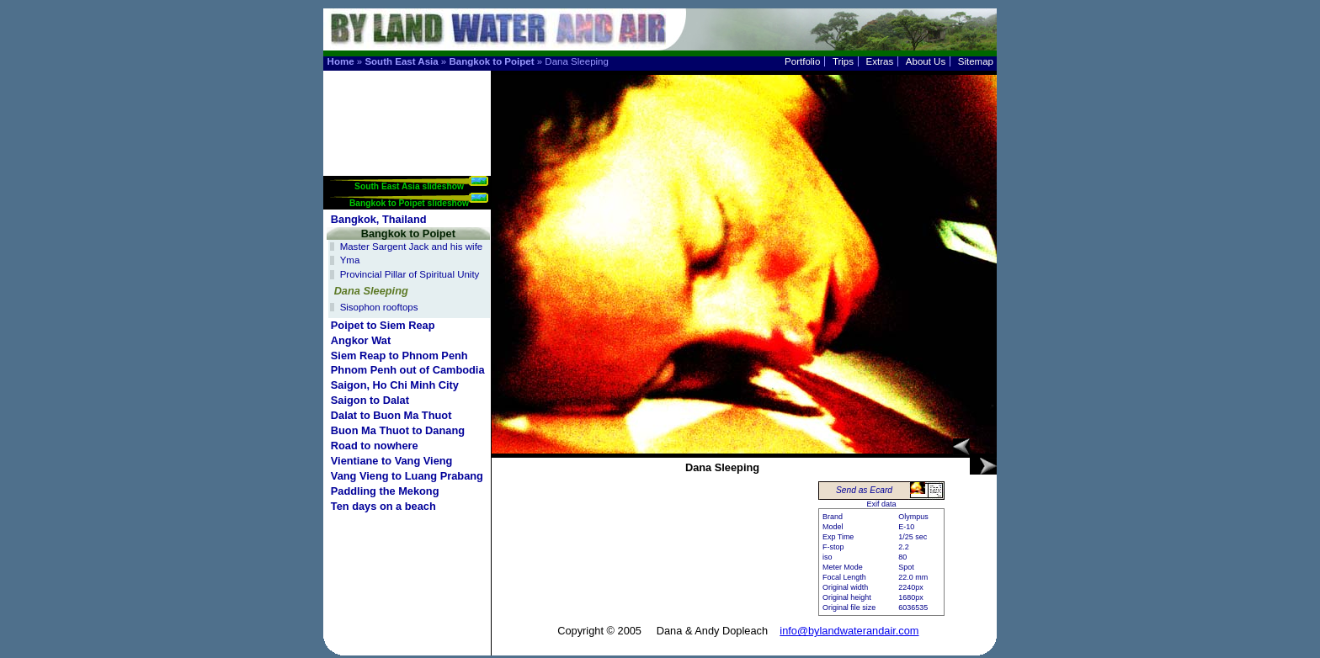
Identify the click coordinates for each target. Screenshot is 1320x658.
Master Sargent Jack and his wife (411, 246)
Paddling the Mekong (385, 491)
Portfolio (802, 61)
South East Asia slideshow (409, 186)
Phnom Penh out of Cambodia (408, 369)
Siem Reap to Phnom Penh (399, 355)
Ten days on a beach (383, 506)
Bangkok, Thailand (379, 219)
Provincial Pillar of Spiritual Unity (410, 274)
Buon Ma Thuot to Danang (398, 430)
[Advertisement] (407, 123)
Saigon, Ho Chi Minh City (395, 385)
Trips (843, 61)
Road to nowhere (374, 445)
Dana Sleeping (371, 290)
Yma (350, 260)
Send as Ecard (864, 490)
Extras (880, 61)
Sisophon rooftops (379, 307)
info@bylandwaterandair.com (849, 630)
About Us (925, 61)
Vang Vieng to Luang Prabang (407, 476)
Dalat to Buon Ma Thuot (391, 415)
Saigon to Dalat (370, 400)
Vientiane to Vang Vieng (392, 460)
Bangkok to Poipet (491, 61)
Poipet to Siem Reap (383, 325)
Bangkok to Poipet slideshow (409, 203)
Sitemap (975, 61)
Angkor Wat (361, 340)
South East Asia (401, 61)
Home (340, 61)
